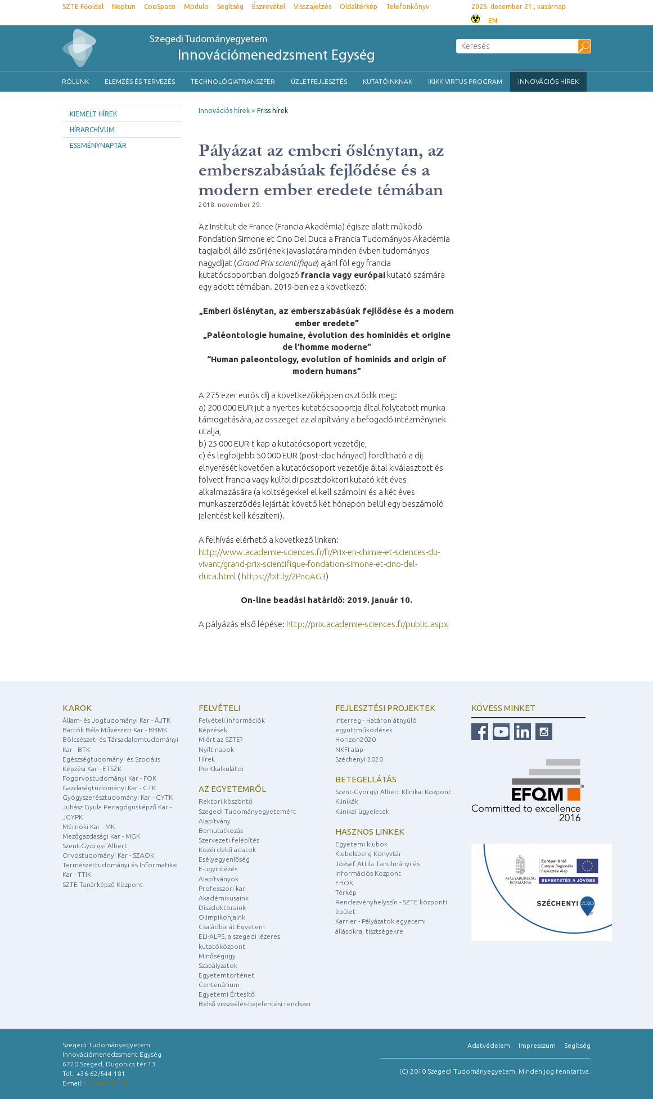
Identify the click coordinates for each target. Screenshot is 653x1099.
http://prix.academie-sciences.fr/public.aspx (367, 624)
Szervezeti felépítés (229, 840)
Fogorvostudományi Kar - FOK (109, 778)
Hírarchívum (92, 129)
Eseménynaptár (98, 145)
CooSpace (159, 6)
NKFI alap (349, 749)
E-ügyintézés (218, 868)
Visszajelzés (312, 6)
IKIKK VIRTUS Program (465, 81)
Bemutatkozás (221, 830)
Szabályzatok (218, 965)
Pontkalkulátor (222, 768)
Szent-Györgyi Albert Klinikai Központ (393, 791)
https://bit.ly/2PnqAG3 (284, 576)
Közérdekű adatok (227, 849)
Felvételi (219, 708)
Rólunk (75, 81)
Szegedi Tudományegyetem (262, 49)
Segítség (230, 6)
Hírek (207, 759)
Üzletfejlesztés (319, 81)
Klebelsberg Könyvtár (368, 853)
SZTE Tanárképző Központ (102, 884)
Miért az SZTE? (220, 739)
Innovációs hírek (548, 81)
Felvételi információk (232, 720)
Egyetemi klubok (361, 844)
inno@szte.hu (105, 1083)
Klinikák (346, 801)
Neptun (124, 6)
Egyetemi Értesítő (227, 994)
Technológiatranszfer (233, 81)
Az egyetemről (232, 789)
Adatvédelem (488, 1045)
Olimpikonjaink (222, 917)
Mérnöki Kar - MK (88, 826)
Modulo (196, 6)
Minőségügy (217, 956)
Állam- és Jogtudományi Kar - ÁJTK (116, 720)
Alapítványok (218, 878)
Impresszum (537, 1045)
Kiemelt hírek (93, 114)
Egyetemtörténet (226, 975)
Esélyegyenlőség (224, 859)
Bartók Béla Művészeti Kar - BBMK (114, 729)
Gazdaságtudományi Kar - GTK (109, 787)
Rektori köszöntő (226, 801)
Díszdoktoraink (222, 907)
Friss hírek (272, 110)
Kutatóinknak (387, 81)
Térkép (346, 892)
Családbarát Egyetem (232, 926)
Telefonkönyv (407, 6)
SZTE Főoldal (82, 6)
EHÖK (344, 882)
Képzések (213, 729)
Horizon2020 (355, 739)
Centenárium (219, 984)
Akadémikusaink (224, 898)
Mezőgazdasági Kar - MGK (101, 836)
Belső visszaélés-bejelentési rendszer (255, 1003)
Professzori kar (222, 888)
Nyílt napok (216, 749)
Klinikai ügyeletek (362, 811)
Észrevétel (268, 6)
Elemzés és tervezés (140, 81)
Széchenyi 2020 (359, 759)
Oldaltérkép (358, 6)
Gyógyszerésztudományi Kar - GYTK (117, 797)
